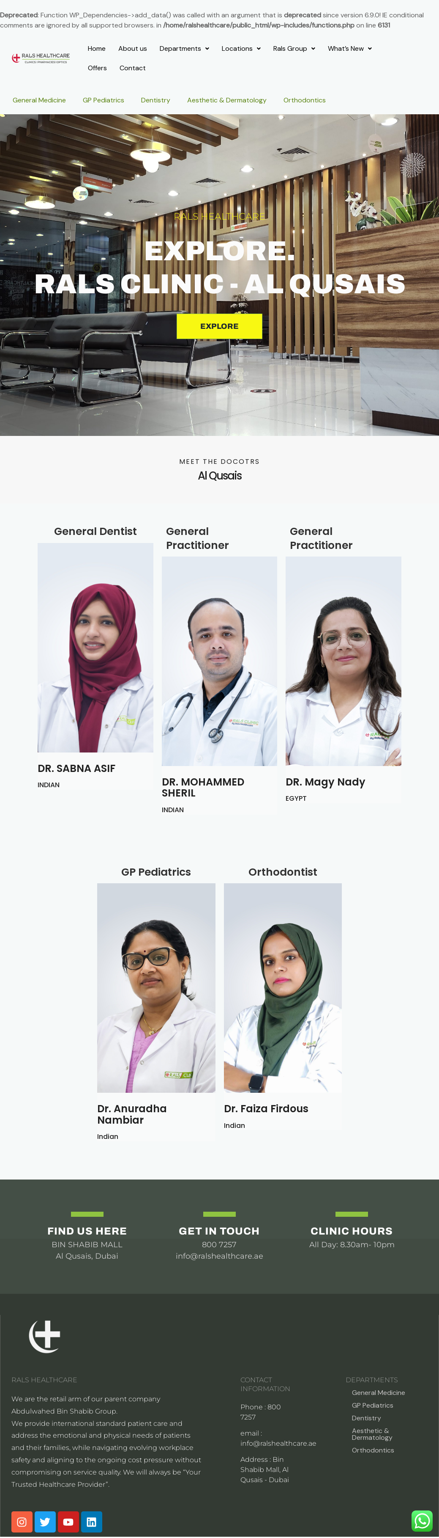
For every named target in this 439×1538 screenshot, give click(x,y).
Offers (97, 67)
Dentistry (155, 100)
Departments (184, 48)
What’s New (350, 48)
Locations (241, 48)
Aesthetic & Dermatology (227, 100)
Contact (133, 67)
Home (97, 48)
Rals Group (294, 48)
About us (132, 48)
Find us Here (87, 1231)
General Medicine (39, 100)
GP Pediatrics (103, 100)
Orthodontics (305, 100)
